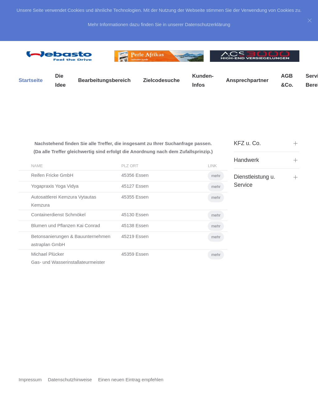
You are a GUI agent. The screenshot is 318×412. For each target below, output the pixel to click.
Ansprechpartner (247, 80)
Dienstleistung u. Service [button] (254, 181)
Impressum (30, 379)
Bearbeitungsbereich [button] (104, 80)
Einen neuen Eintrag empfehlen (130, 379)
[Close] (309, 20)
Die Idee (60, 80)
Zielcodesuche (161, 80)
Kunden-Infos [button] (203, 80)
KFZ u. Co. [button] (247, 143)
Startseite (31, 80)
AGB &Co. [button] (287, 80)
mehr (215, 175)
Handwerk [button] (246, 160)
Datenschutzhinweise (70, 379)
